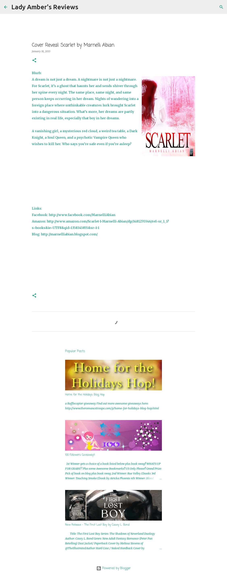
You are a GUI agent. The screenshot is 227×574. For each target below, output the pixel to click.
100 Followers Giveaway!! (80, 455)
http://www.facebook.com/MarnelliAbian (82, 215)
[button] (34, 60)
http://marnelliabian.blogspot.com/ (69, 234)
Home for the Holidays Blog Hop (85, 395)
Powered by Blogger (113, 568)
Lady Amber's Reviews (44, 6)
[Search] (83, 7)
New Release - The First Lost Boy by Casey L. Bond (97, 525)
